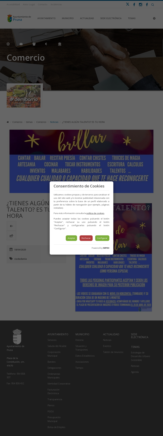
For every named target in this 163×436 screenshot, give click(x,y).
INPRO (106, 248)
